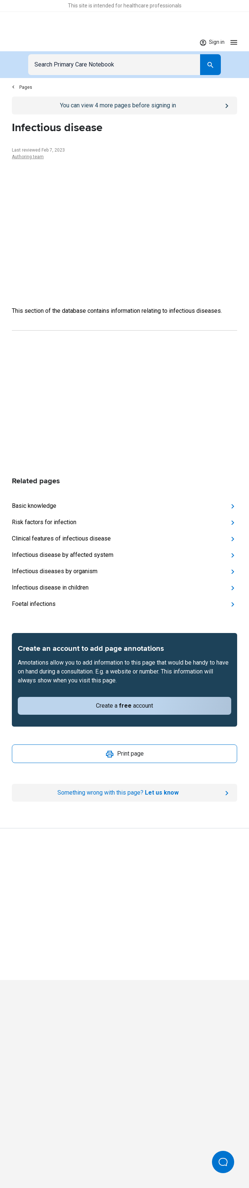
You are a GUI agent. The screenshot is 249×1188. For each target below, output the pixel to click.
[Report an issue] (124, 793)
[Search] (210, 64)
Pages (22, 87)
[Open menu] (233, 42)
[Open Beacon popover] (223, 1162)
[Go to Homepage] (35, 42)
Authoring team (28, 156)
